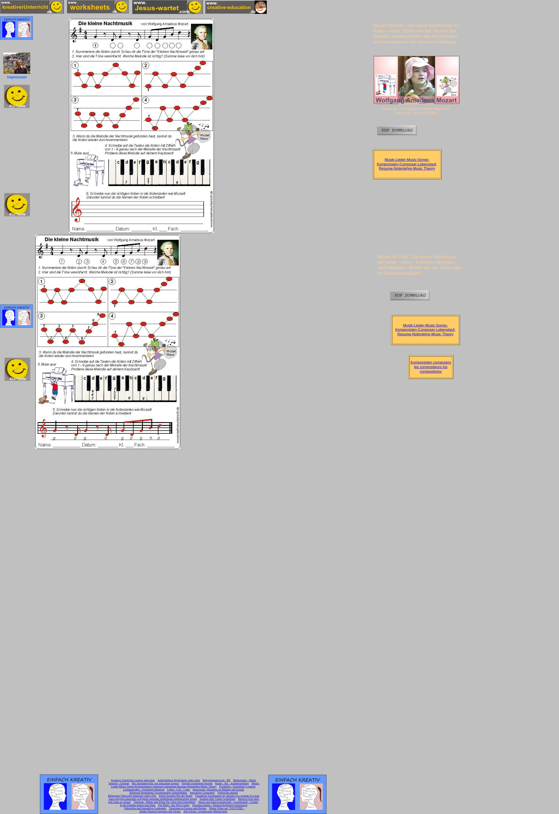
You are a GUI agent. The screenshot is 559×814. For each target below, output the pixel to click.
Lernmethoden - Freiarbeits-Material (144, 789)
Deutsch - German (118, 783)
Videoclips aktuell (227, 792)
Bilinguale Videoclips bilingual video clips (132, 795)
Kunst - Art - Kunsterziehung (232, 783)
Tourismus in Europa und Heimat (188, 808)
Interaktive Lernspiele (202, 792)
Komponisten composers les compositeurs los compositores (430, 366)
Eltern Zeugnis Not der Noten (175, 795)
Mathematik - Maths (244, 780)
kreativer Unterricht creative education (133, 780)
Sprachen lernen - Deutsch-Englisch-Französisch (219, 805)
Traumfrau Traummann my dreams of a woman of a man (227, 795)
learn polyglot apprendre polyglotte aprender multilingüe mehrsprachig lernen (153, 798)
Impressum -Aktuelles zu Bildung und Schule (218, 789)
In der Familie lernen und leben (138, 805)
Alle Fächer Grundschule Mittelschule (205, 811)
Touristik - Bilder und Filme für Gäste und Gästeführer (164, 802)
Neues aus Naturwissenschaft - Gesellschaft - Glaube (228, 802)
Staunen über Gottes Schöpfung (217, 798)
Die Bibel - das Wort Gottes (174, 805)
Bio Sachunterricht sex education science (155, 783)
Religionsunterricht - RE (216, 780)
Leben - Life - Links (178, 789)
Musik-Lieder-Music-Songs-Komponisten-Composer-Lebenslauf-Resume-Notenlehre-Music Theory (407, 163)
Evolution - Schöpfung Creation (237, 786)
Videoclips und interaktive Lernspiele (145, 808)
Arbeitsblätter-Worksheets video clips (178, 780)
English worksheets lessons (197, 783)
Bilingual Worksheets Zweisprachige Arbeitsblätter (158, 792)
